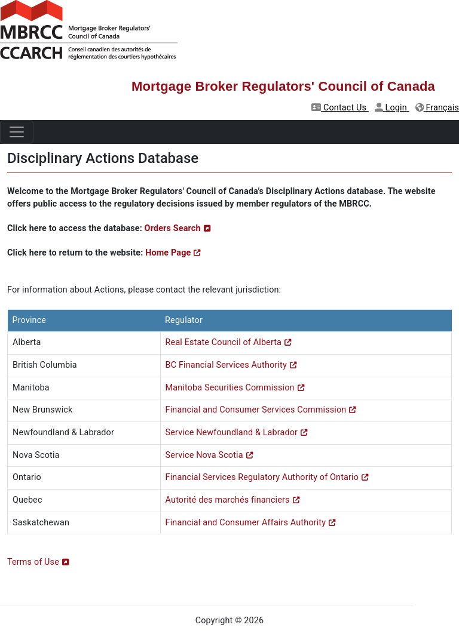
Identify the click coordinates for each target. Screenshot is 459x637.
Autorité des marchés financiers (228, 500)
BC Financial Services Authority (226, 365)
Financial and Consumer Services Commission (256, 410)
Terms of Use (33, 562)
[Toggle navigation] (16, 132)
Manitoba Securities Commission (230, 388)
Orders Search (173, 228)
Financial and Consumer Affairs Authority (246, 523)
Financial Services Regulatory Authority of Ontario (262, 477)
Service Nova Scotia (204, 455)
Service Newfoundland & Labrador (232, 432)
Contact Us (340, 108)
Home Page (168, 253)
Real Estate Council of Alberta (223, 342)
